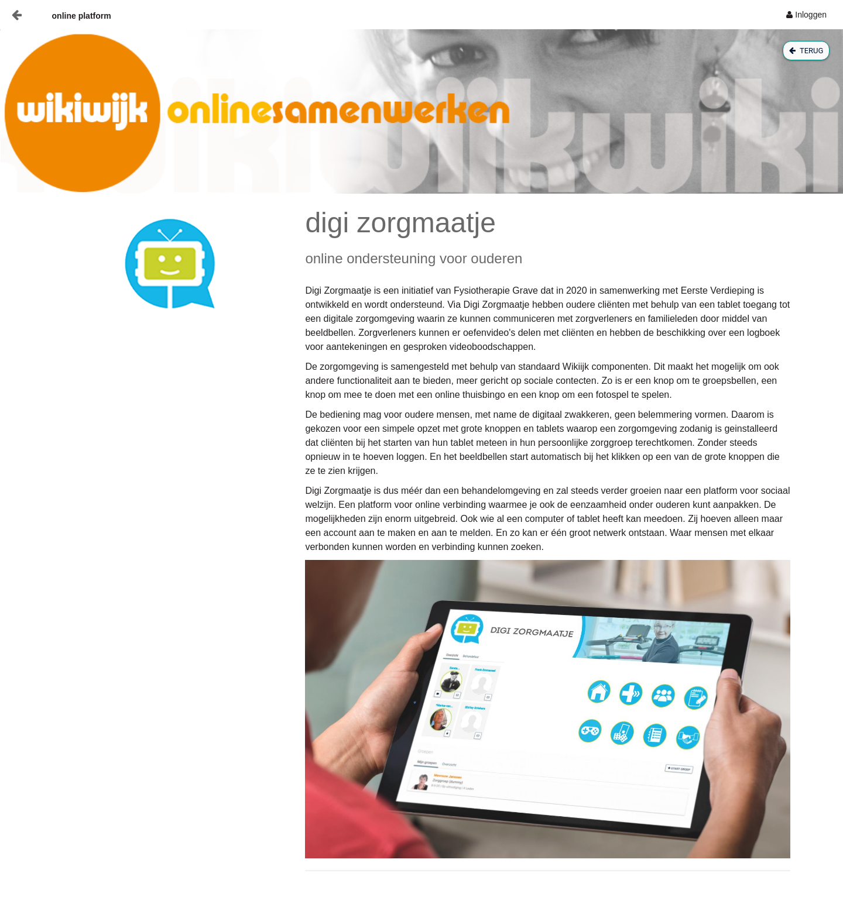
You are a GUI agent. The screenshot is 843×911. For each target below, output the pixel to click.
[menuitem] (806, 14)
